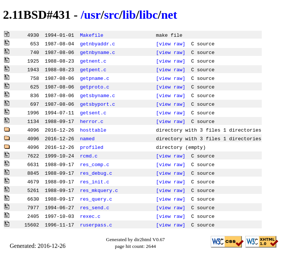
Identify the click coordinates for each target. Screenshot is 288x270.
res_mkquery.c (99, 190)
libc (148, 14)
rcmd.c (89, 155)
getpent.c (93, 69)
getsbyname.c (97, 95)
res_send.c (94, 207)
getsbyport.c (97, 103)
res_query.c (96, 198)
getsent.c (93, 112)
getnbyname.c (97, 52)
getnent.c (93, 60)
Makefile (91, 35)
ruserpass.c (96, 224)
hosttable (93, 129)
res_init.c (94, 181)
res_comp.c (94, 164)
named (87, 138)
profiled (91, 147)
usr (92, 14)
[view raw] (170, 43)
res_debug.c (96, 173)
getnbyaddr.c (97, 43)
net (169, 14)
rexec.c (90, 216)
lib (129, 14)
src (111, 14)
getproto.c (94, 86)
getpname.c (94, 78)
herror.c (91, 121)
